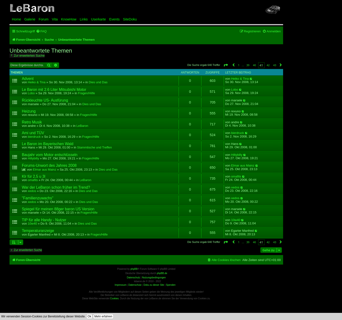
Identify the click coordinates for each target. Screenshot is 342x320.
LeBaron (82, 126)
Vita (55, 19)
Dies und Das (98, 82)
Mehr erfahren (103, 316)
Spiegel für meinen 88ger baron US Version (58, 209)
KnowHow (68, 19)
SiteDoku (130, 19)
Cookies (114, 298)
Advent (27, 79)
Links (84, 19)
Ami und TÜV (33, 133)
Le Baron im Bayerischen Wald (47, 144)
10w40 (32, 223)
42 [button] (268, 65)
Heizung (29, 111)
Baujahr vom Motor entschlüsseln (49, 155)
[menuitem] (41, 31)
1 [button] (238, 65)
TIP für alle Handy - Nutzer (44, 220)
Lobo (31, 93)
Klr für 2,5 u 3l (33, 176)
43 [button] (274, 65)
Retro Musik (32, 122)
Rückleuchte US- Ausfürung (45, 100)
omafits (33, 180)
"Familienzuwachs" (37, 198)
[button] (225, 65)
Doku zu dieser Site (153, 285)
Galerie (29, 19)
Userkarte (98, 19)
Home (16, 19)
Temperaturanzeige (38, 231)
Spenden (171, 285)
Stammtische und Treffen (94, 147)
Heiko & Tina (37, 82)
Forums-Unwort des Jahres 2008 (49, 165)
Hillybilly (33, 158)
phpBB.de (162, 273)
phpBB (134, 269)
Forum (44, 19)
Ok (89, 316)
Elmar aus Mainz (44, 169)
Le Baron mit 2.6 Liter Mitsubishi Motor (54, 90)
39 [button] (247, 65)
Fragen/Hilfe (86, 93)
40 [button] (254, 65)
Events (114, 19)
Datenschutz (135, 285)
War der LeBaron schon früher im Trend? (56, 187)
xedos (32, 191)
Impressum (120, 285)
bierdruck (34, 136)
